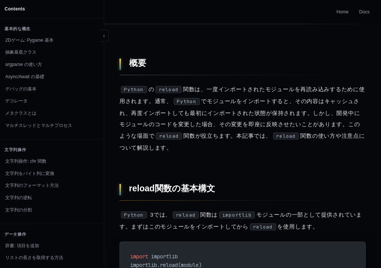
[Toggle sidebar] (104, 36)
